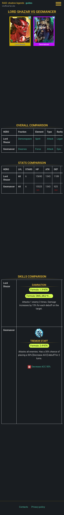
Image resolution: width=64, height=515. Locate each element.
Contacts (23, 507)
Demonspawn (25, 139)
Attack (50, 139)
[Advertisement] (32, 83)
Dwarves (22, 149)
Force (38, 149)
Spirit (37, 139)
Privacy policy (38, 507)
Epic (59, 149)
